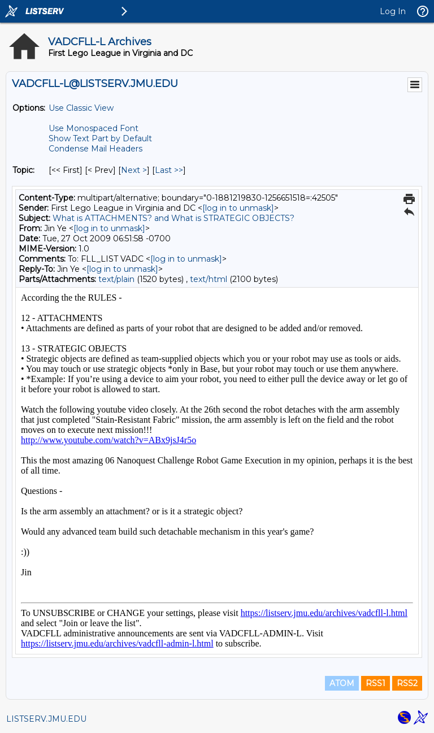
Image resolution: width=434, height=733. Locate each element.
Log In (393, 11)
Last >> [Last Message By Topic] (169, 170)
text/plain (116, 279)
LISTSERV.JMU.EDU (46, 719)
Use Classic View (81, 108)
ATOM (341, 683)
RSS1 (375, 683)
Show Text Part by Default (100, 138)
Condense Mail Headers (95, 149)
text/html (208, 279)
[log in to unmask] (238, 208)
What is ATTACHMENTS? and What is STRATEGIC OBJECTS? (173, 218)
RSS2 (407, 683)
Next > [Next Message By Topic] (134, 170)
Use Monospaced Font (93, 128)
